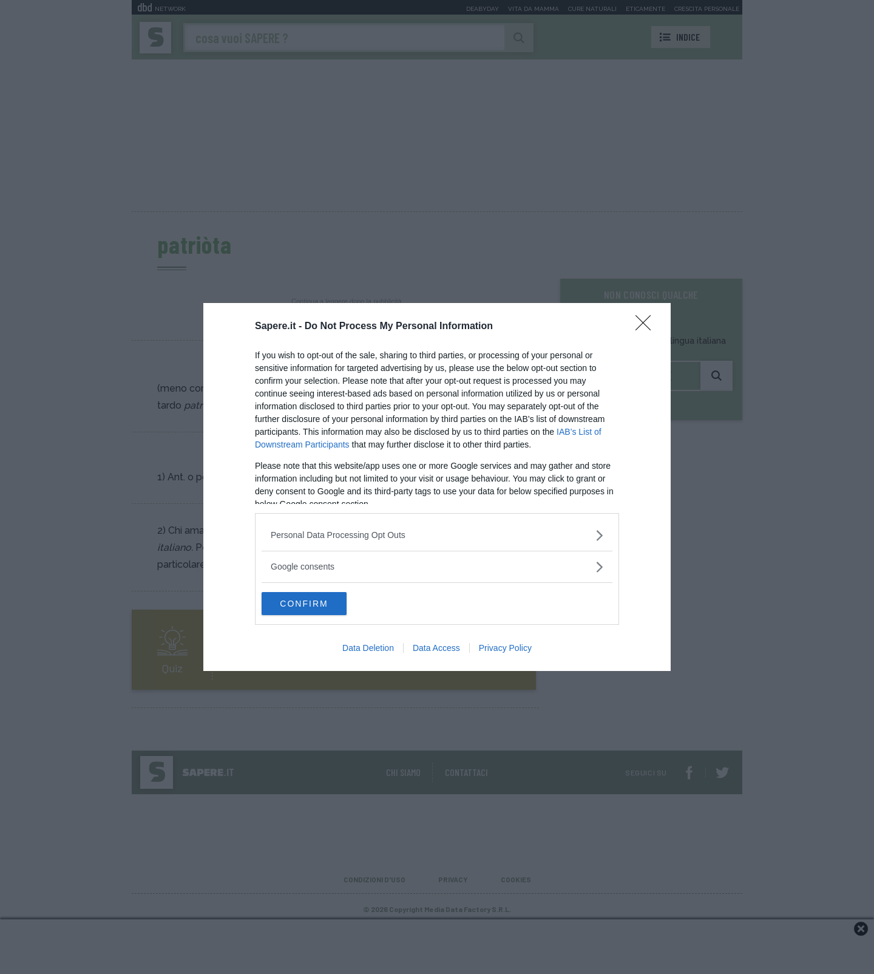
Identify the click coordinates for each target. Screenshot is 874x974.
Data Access (436, 648)
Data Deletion (368, 648)
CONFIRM (319, 603)
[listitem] (437, 534)
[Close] (647, 326)
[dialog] (437, 487)
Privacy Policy (505, 648)
